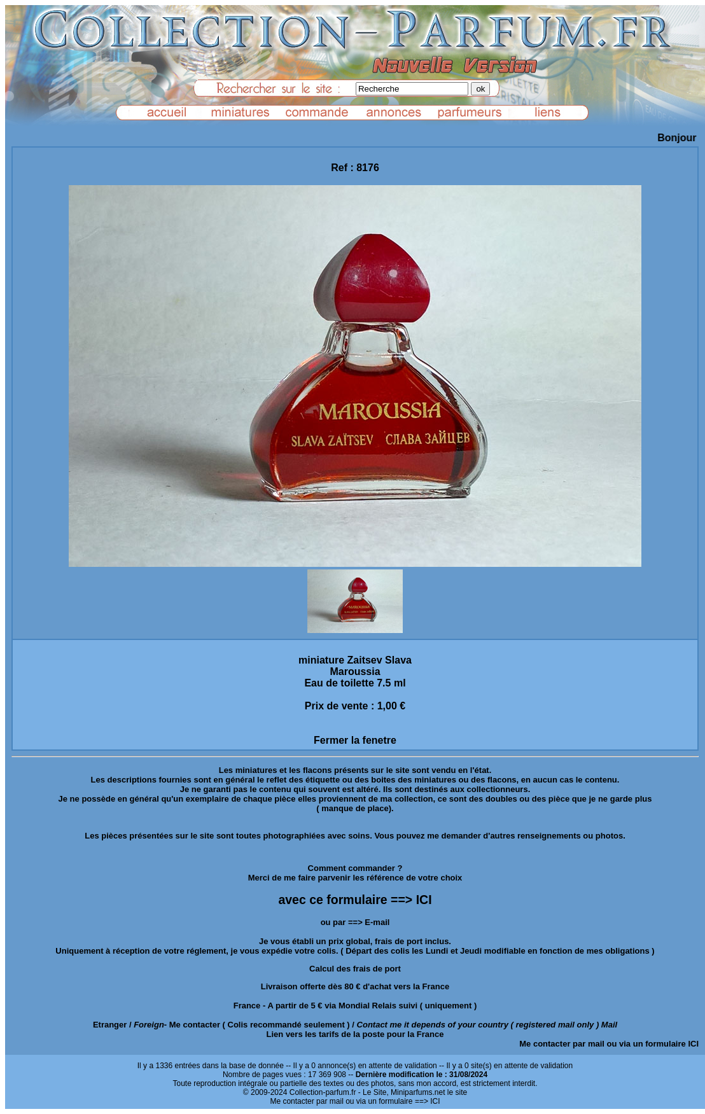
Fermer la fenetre (355, 740)
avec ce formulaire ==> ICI (354, 900)
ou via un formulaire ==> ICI (393, 1101)
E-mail (377, 922)
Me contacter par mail (561, 1043)
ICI (693, 1043)
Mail (609, 1024)
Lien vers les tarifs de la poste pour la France (355, 1034)
